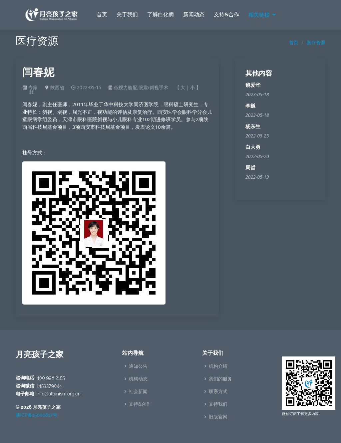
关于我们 (127, 14)
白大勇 (252, 147)
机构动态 (138, 378)
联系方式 (218, 391)
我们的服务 (220, 378)
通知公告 (138, 366)
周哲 (250, 168)
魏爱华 (252, 85)
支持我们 (218, 404)
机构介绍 (218, 366)
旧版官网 (218, 416)
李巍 (250, 106)
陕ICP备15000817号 (36, 415)
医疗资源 (316, 42)
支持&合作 (226, 14)
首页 (102, 14)
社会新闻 (138, 391)
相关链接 (259, 15)
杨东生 (252, 126)
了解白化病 (160, 14)
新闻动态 (193, 14)
